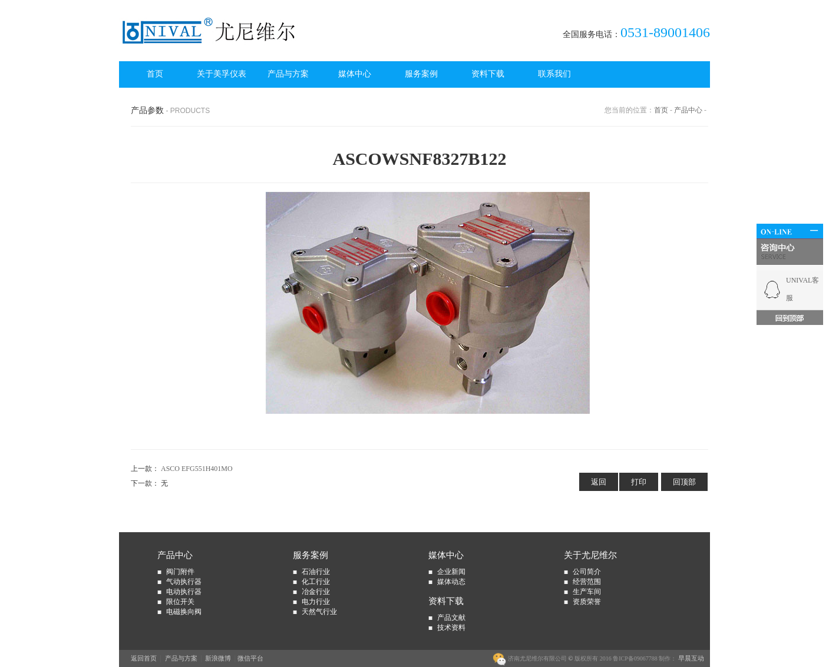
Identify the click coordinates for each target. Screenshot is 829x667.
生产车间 (587, 592)
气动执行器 (184, 582)
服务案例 (421, 73)
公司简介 (587, 572)
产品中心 (688, 110)
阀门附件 (180, 572)
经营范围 (587, 582)
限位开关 (180, 602)
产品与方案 (288, 73)
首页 (155, 73)
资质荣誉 (587, 602)
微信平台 (250, 658)
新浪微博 (218, 658)
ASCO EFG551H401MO (197, 468)
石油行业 (316, 572)
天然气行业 (319, 612)
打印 (638, 481)
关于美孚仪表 (221, 73)
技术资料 (451, 627)
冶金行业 (316, 592)
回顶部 (684, 481)
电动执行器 (184, 592)
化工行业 (316, 582)
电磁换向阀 (184, 612)
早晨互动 (690, 658)
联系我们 (554, 73)
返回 (598, 481)
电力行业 (316, 602)
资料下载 (487, 73)
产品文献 (451, 617)
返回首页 (144, 658)
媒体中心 (354, 73)
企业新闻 (451, 572)
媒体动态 (451, 582)
